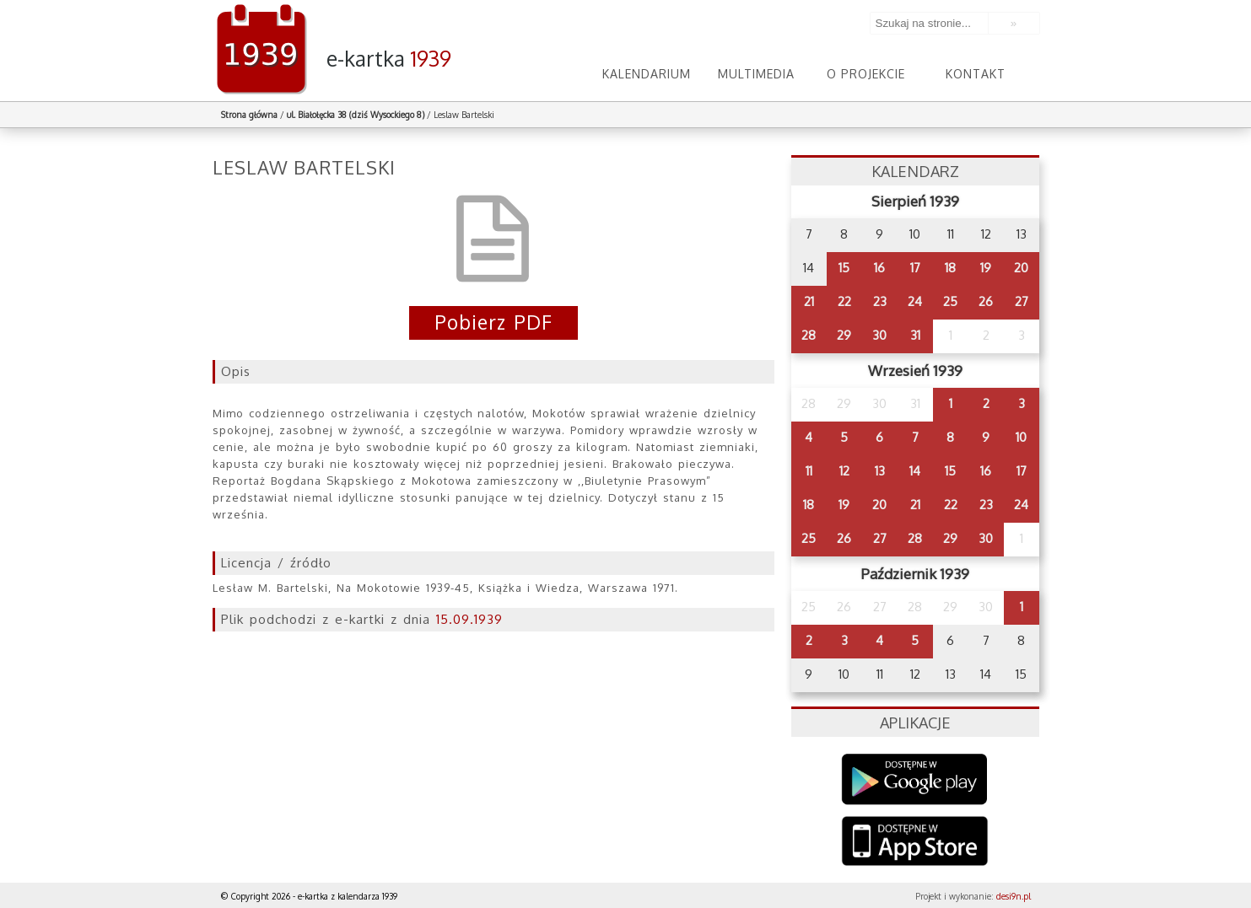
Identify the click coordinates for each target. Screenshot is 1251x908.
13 (880, 471)
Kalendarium (647, 74)
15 (843, 268)
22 (844, 301)
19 (985, 268)
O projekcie (866, 74)
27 (1021, 301)
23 (880, 301)
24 (915, 301)
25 (950, 301)
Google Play (915, 779)
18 (950, 268)
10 (1021, 437)
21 (809, 301)
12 (844, 471)
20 (1021, 268)
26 (986, 301)
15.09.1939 (469, 619)
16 (879, 268)
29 (844, 335)
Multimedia (757, 74)
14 (914, 471)
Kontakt (976, 74)
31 (915, 335)
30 (879, 335)
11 (809, 471)
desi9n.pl (1013, 896)
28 (808, 335)
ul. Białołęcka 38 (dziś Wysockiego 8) (355, 115)
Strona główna (249, 115)
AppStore (915, 842)
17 (915, 268)
